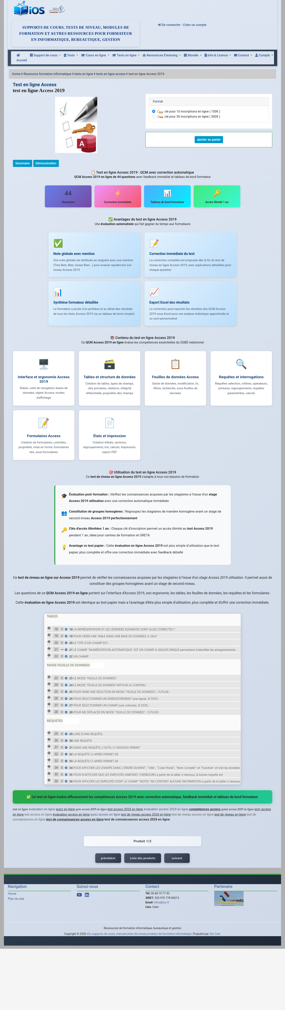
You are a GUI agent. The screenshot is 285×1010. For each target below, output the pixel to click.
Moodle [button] (191, 55)
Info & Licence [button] (217, 55)
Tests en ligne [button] (124, 55)
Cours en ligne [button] (94, 55)
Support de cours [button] (44, 55)
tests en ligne (83, 74)
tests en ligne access (110, 74)
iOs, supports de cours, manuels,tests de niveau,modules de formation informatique (139, 935)
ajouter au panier (209, 139)
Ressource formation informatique (47, 74)
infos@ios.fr (161, 904)
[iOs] (30, 8)
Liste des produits (142, 860)
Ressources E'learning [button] (160, 55)
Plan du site (16, 900)
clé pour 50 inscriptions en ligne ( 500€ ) (188, 116)
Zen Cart (214, 935)
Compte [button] (262, 55)
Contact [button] (242, 55)
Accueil (21, 58)
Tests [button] (69, 55)
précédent (108, 860)
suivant (177, 860)
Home (16, 74)
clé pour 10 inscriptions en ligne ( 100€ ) (188, 111)
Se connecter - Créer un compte (182, 25)
